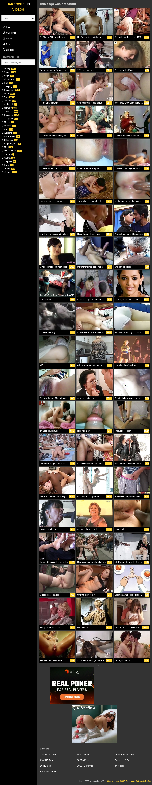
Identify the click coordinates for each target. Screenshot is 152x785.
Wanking (9, 133)
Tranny (8, 168)
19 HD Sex (45, 765)
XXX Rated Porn (48, 754)
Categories (9, 32)
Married (8, 126)
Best (6, 44)
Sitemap (110, 781)
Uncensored (10, 136)
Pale (7, 129)
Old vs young (11, 151)
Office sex (9, 140)
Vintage (9, 172)
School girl (10, 90)
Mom (8, 93)
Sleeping (9, 86)
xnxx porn (119, 765)
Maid (7, 147)
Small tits (9, 111)
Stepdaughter (11, 143)
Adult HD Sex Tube (124, 754)
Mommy (9, 108)
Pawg (7, 165)
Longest (8, 49)
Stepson (8, 161)
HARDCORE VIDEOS (18, 6)
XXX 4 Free (83, 760)
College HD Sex (123, 760)
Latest (7, 38)
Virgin (7, 76)
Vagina (8, 158)
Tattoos (8, 101)
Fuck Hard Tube (48, 771)
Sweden (7, 154)
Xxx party (9, 118)
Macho (7, 122)
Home (7, 27)
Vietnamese (10, 79)
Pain (7, 83)
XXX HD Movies (85, 765)
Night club (9, 104)
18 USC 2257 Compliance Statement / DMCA (133, 781)
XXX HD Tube (47, 760)
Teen (8, 97)
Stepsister (10, 115)
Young (8, 68)
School (8, 72)
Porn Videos (83, 754)
